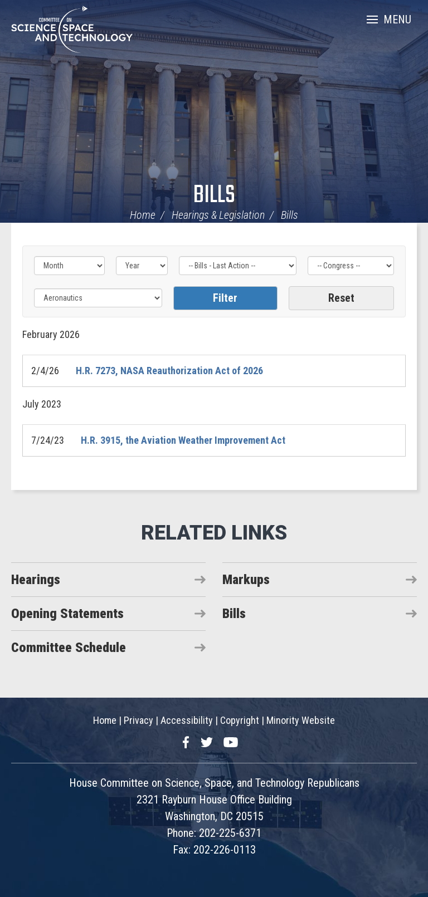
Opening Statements (67, 613)
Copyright (239, 720)
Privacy (138, 720)
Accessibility (186, 720)
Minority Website (300, 720)
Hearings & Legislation (218, 215)
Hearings (35, 579)
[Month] (69, 265)
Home (142, 215)
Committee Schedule (68, 647)
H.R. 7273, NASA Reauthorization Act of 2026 (169, 370)
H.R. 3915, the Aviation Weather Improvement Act (183, 440)
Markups (246, 579)
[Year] (142, 265)
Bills (214, 196)
